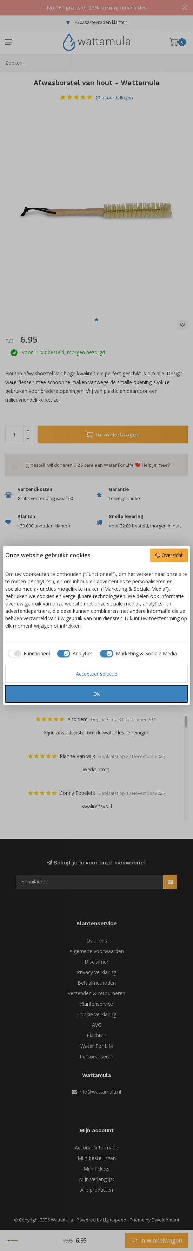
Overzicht (169, 555)
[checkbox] (27, 653)
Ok (96, 694)
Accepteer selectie (96, 673)
